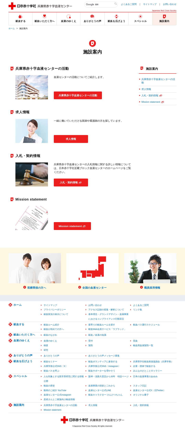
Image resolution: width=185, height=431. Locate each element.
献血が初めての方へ (54, 329)
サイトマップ (150, 4)
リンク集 (137, 309)
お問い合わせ (169, 4)
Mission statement (70, 225)
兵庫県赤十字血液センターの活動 (79, 95)
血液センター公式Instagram (57, 394)
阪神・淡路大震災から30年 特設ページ (108, 376)
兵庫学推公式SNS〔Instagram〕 (104, 366)
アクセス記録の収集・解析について (106, 309)
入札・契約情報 (68, 182)
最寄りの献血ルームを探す (101, 324)
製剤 (90, 345)
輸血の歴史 (49, 385)
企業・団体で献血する (144, 366)
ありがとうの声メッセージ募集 (104, 355)
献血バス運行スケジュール (146, 324)
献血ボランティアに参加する (102, 361)
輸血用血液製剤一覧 (143, 345)
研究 (46, 350)
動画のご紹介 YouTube (55, 390)
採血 (135, 340)
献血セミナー (50, 361)
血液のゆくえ (22, 340)
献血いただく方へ (24, 334)
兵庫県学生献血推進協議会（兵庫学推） (153, 361)
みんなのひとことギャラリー (147, 370)
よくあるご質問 (129, 4)
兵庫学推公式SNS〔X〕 (55, 366)
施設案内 (152, 68)
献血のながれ (50, 335)
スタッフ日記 (139, 385)
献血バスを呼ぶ (51, 370)
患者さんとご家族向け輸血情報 (59, 399)
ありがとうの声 (23, 355)
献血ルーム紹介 (51, 324)
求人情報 (70, 138)
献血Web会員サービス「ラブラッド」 (107, 329)
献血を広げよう (23, 361)
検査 (46, 345)
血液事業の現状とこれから (101, 385)
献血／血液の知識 (97, 335)
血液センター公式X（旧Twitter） (149, 390)
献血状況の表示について (56, 314)
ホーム (12, 28)
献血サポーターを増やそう (101, 370)
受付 (90, 340)
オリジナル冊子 (141, 394)
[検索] (101, 4)
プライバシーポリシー (55, 309)
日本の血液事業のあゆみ (145, 376)
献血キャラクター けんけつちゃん (105, 394)
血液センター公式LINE (99, 390)
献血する (19, 324)
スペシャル (20, 376)
